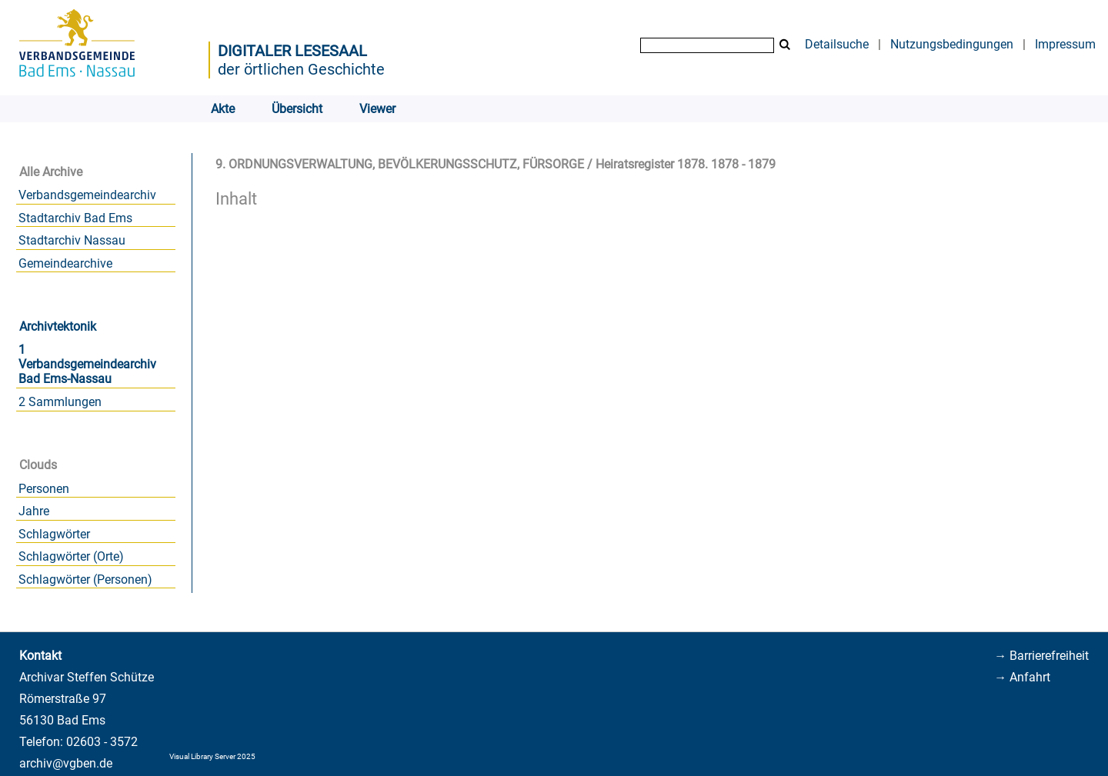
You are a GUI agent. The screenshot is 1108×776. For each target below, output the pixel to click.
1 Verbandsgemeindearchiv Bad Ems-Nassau (87, 364)
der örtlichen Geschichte (301, 69)
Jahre (33, 511)
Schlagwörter (54, 534)
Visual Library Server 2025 (212, 756)
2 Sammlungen (60, 402)
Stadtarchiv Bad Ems (75, 218)
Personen (43, 488)
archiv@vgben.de (65, 763)
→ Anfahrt (1022, 677)
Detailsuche (837, 44)
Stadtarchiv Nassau (71, 240)
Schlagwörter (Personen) (85, 579)
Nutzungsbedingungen (951, 44)
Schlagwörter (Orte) (71, 556)
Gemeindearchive (65, 263)
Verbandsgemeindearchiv (87, 195)
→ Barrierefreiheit (1041, 655)
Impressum (1065, 44)
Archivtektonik (57, 326)
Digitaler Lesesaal (292, 51)
